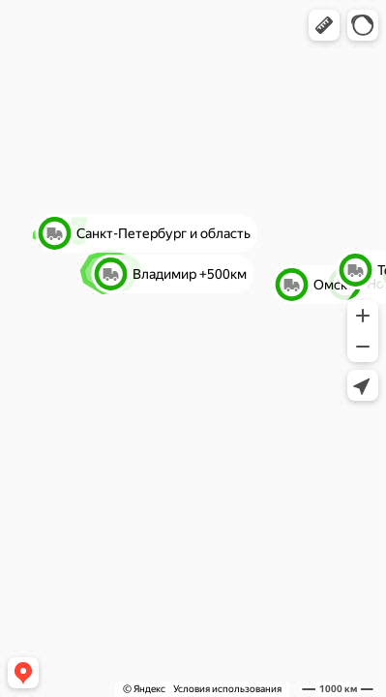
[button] (324, 25)
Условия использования (227, 688)
